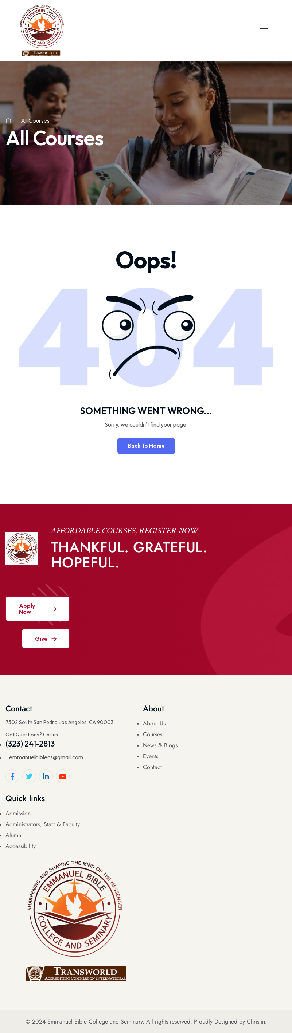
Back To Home (146, 445)
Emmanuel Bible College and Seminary (95, 1021)
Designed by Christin (239, 1021)
